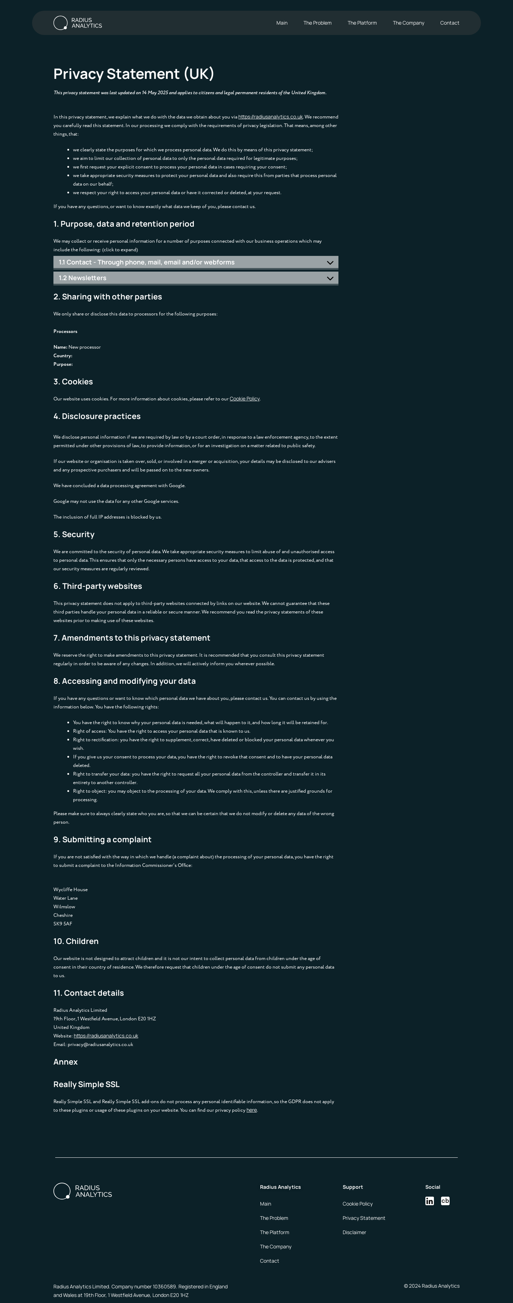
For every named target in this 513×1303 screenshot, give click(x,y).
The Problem (318, 22)
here (252, 1109)
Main (281, 22)
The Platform (362, 22)
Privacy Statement (364, 1217)
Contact (450, 22)
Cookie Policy (245, 398)
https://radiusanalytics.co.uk (270, 116)
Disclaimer (354, 1232)
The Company (408, 22)
